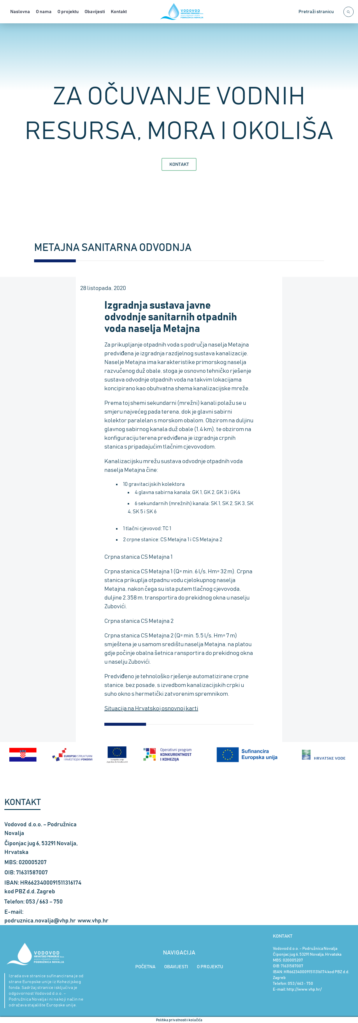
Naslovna (20, 11)
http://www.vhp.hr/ (304, 989)
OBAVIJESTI (176, 966)
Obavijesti (95, 11)
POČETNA (145, 966)
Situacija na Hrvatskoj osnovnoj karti (151, 708)
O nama (44, 11)
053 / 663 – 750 (44, 901)
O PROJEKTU (210, 966)
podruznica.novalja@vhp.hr (40, 920)
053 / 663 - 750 (300, 983)
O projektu (68, 11)
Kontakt (119, 11)
